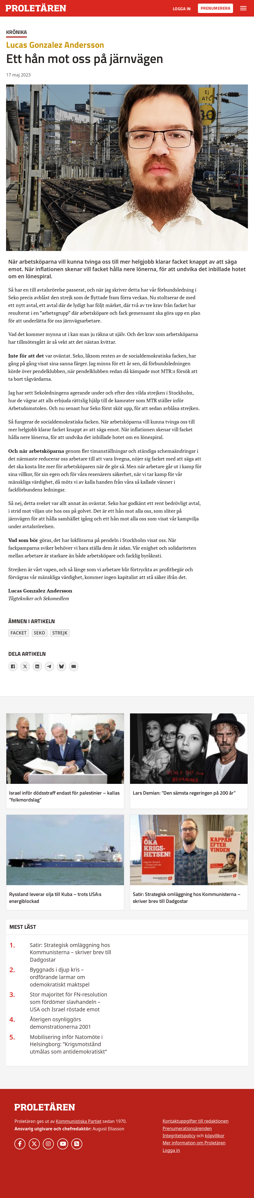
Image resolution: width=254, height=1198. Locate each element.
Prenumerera (216, 8)
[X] (25, 666)
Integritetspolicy (179, 1136)
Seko (39, 633)
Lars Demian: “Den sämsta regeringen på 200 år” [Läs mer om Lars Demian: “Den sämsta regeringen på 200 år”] (184, 793)
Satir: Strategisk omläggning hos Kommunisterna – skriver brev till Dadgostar (70, 952)
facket (18, 633)
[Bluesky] (61, 666)
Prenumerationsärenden (187, 1128)
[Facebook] (13, 666)
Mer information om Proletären (194, 1143)
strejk (60, 633)
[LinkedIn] (37, 666)
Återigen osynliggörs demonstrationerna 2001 (60, 1023)
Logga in (182, 9)
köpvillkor (214, 1136)
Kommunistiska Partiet (78, 1121)
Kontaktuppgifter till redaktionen (196, 1121)
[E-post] (73, 666)
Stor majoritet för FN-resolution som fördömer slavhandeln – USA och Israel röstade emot (68, 1002)
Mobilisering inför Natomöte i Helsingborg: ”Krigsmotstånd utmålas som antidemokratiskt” (68, 1044)
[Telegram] (49, 666)
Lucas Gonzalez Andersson (55, 44)
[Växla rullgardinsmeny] (243, 8)
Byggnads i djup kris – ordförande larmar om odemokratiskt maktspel (59, 977)
